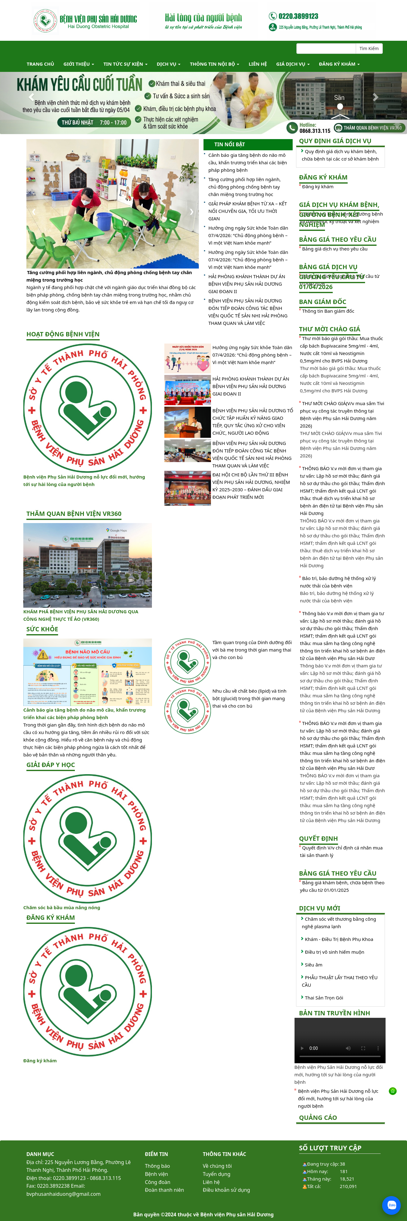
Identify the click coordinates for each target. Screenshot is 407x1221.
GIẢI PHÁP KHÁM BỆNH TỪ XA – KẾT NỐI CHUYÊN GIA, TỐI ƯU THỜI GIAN (247, 211)
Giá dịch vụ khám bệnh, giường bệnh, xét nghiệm (339, 214)
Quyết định (318, 838)
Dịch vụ (169, 64)
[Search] (326, 48)
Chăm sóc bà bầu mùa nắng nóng (61, 907)
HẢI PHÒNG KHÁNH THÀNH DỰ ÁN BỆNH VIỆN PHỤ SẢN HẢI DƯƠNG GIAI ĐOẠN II (246, 283)
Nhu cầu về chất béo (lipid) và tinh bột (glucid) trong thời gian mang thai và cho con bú (249, 698)
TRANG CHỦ (40, 64)
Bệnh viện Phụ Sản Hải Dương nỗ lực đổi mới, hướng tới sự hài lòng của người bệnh (338, 1098)
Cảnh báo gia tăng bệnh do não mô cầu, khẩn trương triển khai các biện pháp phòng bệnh (247, 162)
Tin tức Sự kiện (125, 64)
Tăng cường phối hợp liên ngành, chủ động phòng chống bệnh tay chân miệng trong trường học (109, 276)
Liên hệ (258, 64)
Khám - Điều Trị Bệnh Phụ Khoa (339, 939)
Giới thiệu (78, 64)
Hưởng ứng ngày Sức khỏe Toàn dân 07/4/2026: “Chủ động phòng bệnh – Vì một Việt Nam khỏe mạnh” (248, 235)
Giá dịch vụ (293, 64)
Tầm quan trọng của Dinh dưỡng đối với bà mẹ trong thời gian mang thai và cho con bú (252, 649)
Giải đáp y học (50, 764)
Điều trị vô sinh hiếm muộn (334, 952)
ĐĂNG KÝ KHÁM (339, 64)
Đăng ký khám (40, 1060)
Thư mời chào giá (329, 329)
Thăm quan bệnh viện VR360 (73, 513)
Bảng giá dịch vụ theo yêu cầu (335, 249)
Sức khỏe (42, 629)
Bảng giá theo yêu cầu (338, 239)
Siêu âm (313, 964)
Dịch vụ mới (320, 908)
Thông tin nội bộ (214, 64)
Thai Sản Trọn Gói (324, 997)
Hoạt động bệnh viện (63, 334)
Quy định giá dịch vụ (335, 141)
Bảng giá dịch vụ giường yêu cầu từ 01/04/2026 (332, 277)
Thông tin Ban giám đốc (328, 311)
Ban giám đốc (322, 301)
